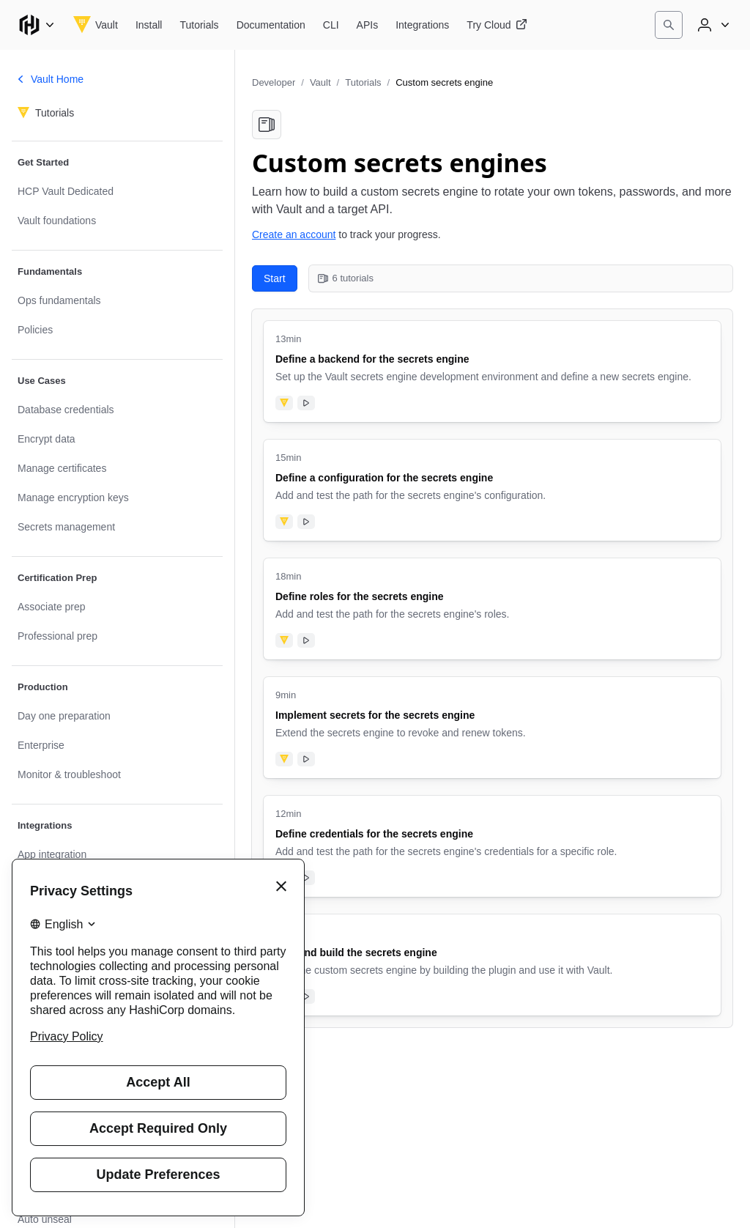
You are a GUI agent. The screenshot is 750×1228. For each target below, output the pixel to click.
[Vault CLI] (331, 25)
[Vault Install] (149, 25)
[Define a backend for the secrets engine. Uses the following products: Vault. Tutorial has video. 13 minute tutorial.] (492, 371)
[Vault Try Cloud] (496, 25)
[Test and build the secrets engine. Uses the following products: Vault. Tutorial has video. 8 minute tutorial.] (492, 965)
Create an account (293, 234)
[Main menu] (37, 25)
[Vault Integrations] (422, 25)
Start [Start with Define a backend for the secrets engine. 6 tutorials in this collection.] (275, 278)
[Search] (669, 25)
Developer (273, 82)
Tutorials (363, 82)
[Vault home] (95, 25)
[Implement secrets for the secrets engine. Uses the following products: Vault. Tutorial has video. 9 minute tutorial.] (492, 727)
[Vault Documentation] (271, 25)
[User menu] (711, 25)
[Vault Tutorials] (199, 25)
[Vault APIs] (367, 25)
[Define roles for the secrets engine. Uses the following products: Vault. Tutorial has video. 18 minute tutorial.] (492, 608)
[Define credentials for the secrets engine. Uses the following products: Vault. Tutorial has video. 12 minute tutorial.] (492, 846)
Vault (320, 82)
